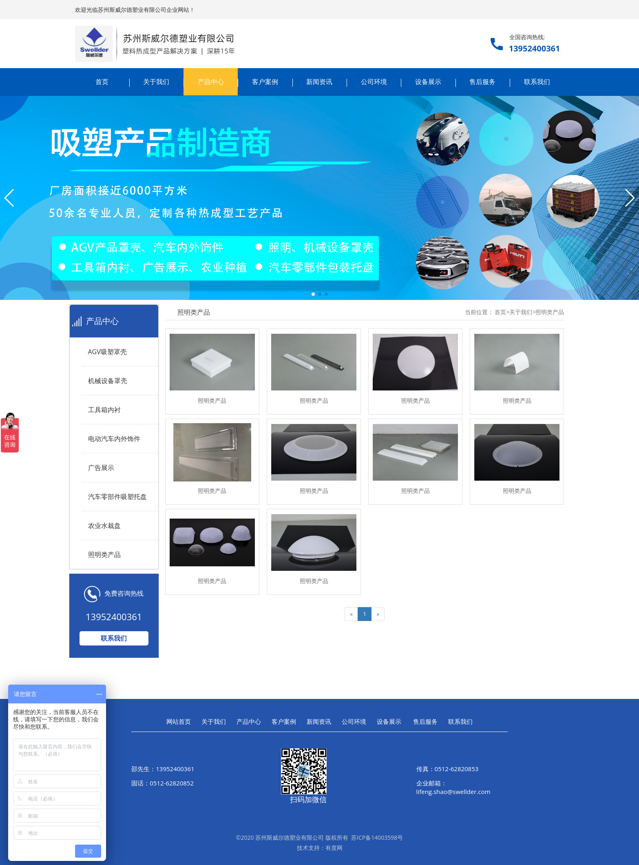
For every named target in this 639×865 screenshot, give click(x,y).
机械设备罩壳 (107, 380)
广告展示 (101, 467)
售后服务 (482, 81)
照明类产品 (104, 554)
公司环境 (374, 81)
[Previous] (351, 614)
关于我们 (156, 81)
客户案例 (265, 81)
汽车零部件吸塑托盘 (117, 496)
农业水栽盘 (104, 525)
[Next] (378, 614)
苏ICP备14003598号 (377, 837)
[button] (313, 294)
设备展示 (428, 81)
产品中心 (211, 81)
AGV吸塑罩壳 (107, 351)
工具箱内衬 (104, 409)
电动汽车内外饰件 (114, 438)
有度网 (334, 848)
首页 (101, 81)
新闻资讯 (319, 81)
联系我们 (537, 81)
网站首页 (178, 721)
